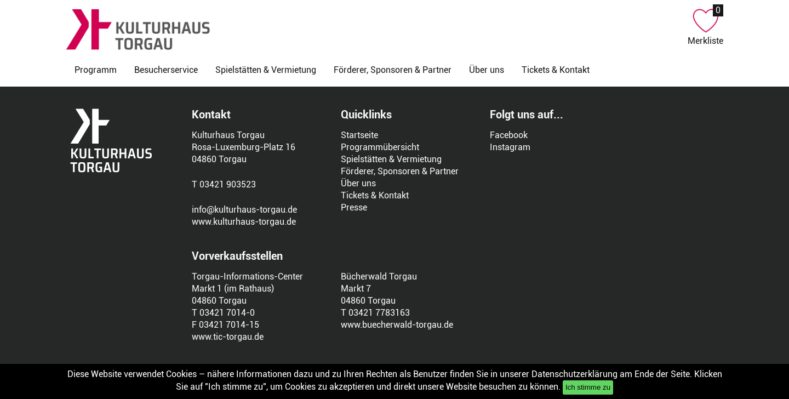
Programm (96, 70)
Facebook (509, 135)
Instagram (510, 147)
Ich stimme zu (587, 387)
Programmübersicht (380, 147)
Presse (354, 207)
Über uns (486, 70)
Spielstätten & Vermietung (265, 70)
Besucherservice (166, 70)
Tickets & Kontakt (556, 70)
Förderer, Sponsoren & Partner (392, 70)
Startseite (359, 135)
